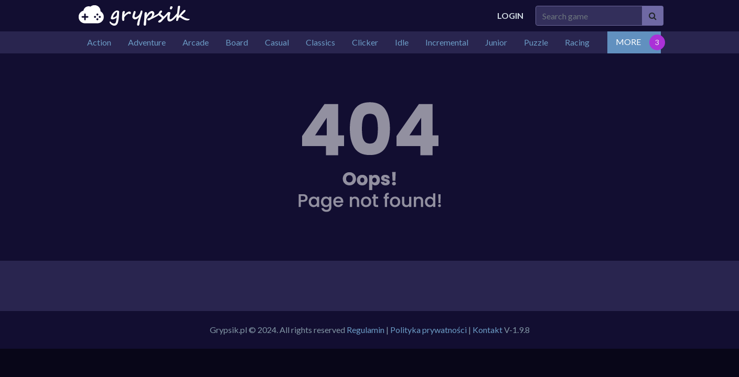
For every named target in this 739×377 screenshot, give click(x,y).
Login (510, 15)
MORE (628, 42)
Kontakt (487, 330)
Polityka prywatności (428, 330)
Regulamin (365, 330)
